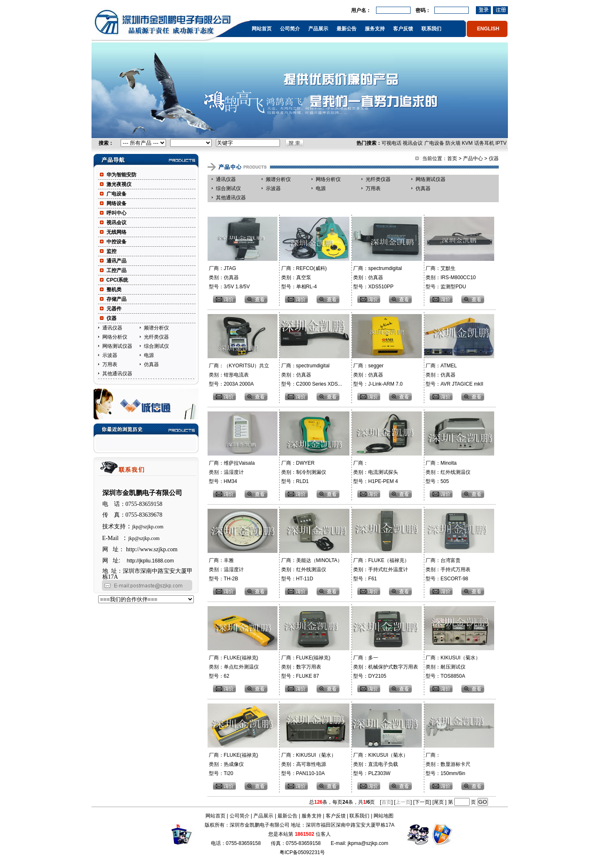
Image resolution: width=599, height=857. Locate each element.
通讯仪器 (112, 328)
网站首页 (262, 29)
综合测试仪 (156, 346)
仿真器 (151, 364)
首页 (452, 158)
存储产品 (116, 299)
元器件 (113, 309)
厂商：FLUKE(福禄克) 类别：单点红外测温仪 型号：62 (233, 667)
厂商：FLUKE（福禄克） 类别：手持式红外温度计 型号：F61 (380, 569)
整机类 (113, 289)
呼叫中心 (116, 213)
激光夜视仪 (118, 184)
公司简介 (290, 29)
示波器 (109, 355)
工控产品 (116, 270)
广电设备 (434, 143)
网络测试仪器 (117, 346)
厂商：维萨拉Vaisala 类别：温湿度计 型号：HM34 (231, 472)
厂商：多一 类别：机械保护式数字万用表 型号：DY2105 (385, 667)
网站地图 (384, 816)
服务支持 (375, 29)
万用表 (109, 364)
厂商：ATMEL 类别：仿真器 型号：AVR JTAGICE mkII (453, 375)
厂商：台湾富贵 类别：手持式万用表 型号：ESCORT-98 (447, 569)
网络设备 (116, 203)
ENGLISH (488, 29)
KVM (467, 143)
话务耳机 (484, 143)
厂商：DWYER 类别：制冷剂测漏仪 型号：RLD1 (303, 472)
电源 (149, 355)
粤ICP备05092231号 (302, 852)
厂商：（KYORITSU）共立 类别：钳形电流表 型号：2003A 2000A (239, 375)
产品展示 (318, 29)
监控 (111, 251)
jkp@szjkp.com (147, 527)
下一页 (422, 802)
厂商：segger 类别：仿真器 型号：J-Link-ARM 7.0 (377, 375)
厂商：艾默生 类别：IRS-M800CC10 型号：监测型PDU (450, 277)
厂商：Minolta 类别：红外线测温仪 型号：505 (447, 472)
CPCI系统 (117, 280)
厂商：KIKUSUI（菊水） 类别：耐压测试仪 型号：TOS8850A (452, 667)
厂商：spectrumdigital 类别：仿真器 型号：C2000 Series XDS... (311, 375)
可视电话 (391, 143)
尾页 (439, 802)
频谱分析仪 (156, 328)
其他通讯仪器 (117, 373)
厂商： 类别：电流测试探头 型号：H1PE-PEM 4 (375, 472)
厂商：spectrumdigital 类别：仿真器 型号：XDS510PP (377, 277)
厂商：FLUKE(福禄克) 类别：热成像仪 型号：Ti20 (233, 764)
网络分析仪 (114, 337)
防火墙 (453, 143)
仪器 (111, 318)
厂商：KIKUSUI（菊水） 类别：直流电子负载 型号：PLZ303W (380, 764)
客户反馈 (403, 29)
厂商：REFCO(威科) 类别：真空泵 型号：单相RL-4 (303, 277)
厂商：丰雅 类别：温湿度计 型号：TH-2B (226, 569)
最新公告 (346, 29)
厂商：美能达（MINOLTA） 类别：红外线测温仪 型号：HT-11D (311, 569)
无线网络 (116, 232)
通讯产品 (116, 261)
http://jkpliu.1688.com (150, 561)
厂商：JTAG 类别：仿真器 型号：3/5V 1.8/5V (229, 277)
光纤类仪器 (156, 337)
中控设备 (116, 242)
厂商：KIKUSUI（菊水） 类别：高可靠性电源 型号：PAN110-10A (308, 764)
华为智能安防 (121, 175)
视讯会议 (413, 143)
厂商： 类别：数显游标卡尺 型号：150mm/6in (447, 764)
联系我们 (431, 29)
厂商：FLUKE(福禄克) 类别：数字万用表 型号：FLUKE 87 (305, 667)
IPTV (501, 143)
